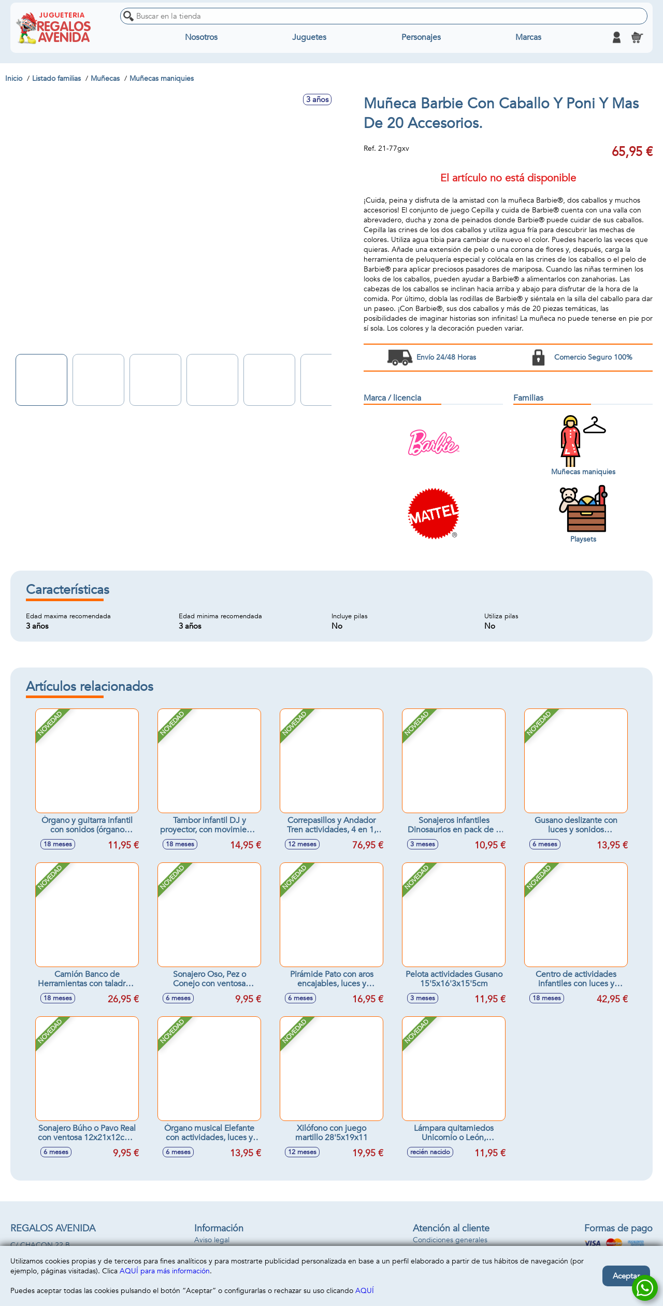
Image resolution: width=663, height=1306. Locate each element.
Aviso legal (211, 1240)
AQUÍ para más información (165, 1271)
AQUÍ (364, 1291)
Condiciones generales (450, 1240)
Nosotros (201, 37)
